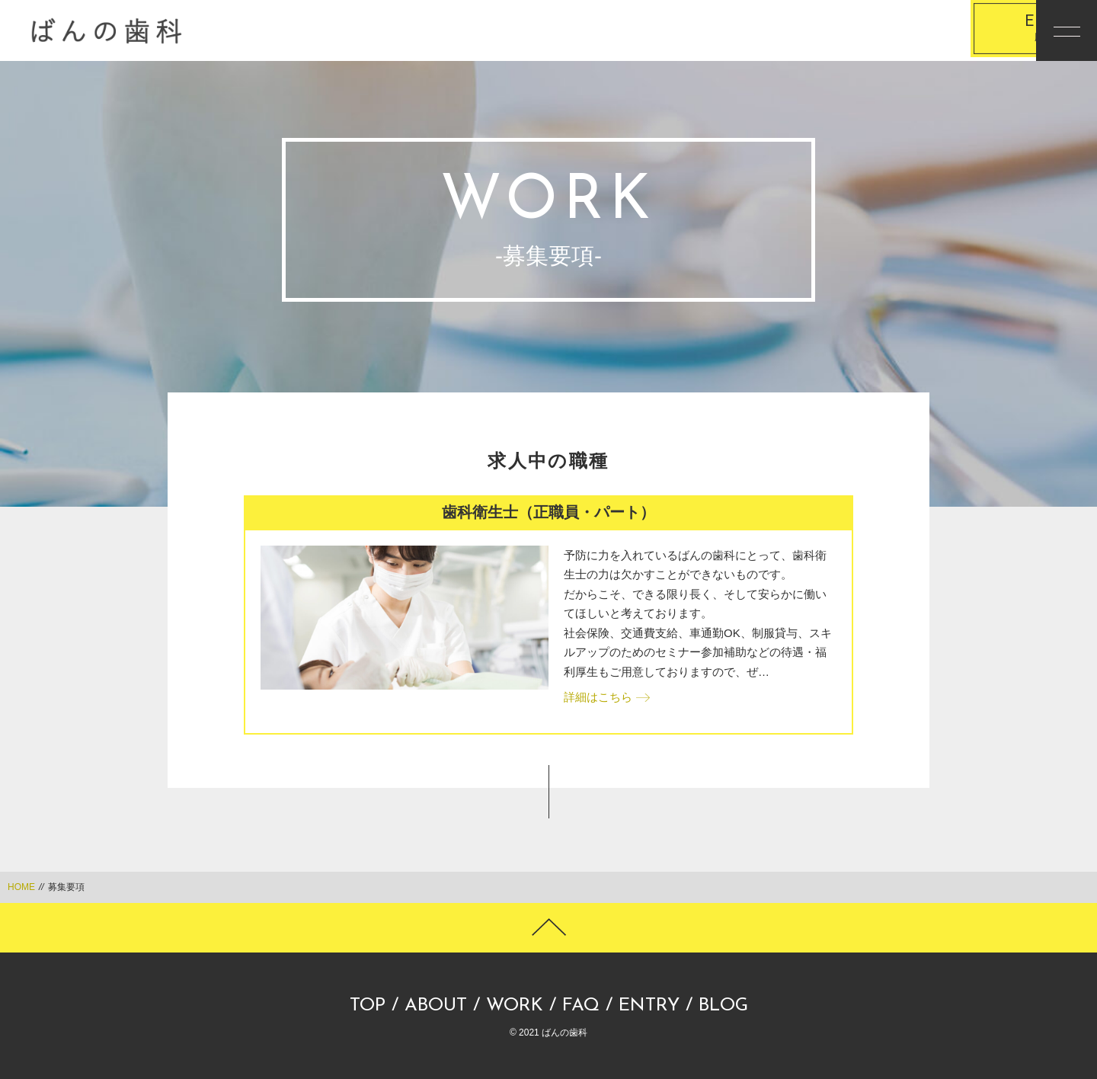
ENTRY (649, 1006)
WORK (514, 1006)
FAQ (581, 1006)
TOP (367, 1006)
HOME (21, 887)
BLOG (723, 1006)
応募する (941, 31)
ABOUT (436, 1006)
